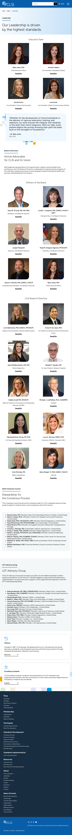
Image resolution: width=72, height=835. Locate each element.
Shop (6, 696)
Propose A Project (9, 739)
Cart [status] (62, 4)
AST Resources (8, 764)
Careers (6, 782)
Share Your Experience (10, 728)
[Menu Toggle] (68, 4)
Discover (7, 655)
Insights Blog (7, 803)
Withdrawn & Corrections (11, 742)
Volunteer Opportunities (10, 726)
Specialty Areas (8, 748)
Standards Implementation (15, 752)
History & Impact (8, 773)
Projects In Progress (9, 737)
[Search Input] (44, 4)
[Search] (55, 3)
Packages (6, 701)
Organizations (8, 714)
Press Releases (8, 809)
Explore (7, 683)
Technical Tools (8, 762)
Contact (6, 789)
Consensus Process (9, 735)
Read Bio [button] (18, 74)
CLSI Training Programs (10, 755)
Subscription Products (10, 703)
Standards (7, 698)
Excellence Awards (9, 780)
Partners (6, 778)
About (8, 11)
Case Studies (7, 798)
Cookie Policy (12, 830)
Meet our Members (9, 719)
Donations (7, 785)
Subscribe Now (8, 812)
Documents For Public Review (12, 744)
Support (6, 787)
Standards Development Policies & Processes (16, 746)
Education (6, 705)
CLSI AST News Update (10, 800)
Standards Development (14, 732)
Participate (8, 723)
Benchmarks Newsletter (10, 796)
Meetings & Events (9, 807)
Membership (9, 712)
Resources (8, 759)
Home (3, 11)
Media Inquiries (8, 805)
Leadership (7, 776)
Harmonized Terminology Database (14, 767)
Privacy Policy (6, 830)
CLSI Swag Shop (8, 707)
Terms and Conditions (20, 830)
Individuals (7, 717)
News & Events (10, 793)
